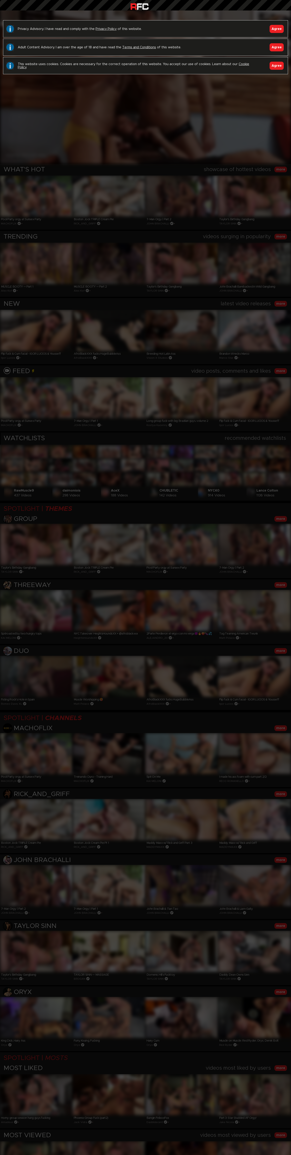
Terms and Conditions (139, 47)
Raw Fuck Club (139, 6)
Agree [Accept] (277, 29)
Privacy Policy (106, 29)
